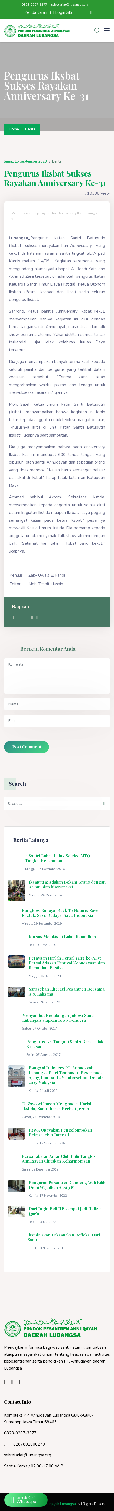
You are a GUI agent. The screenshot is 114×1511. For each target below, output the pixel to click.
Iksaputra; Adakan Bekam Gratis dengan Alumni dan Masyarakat (67, 884)
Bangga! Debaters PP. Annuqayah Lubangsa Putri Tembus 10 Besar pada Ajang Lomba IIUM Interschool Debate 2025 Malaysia (66, 1075)
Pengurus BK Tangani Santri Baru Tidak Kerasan (64, 1044)
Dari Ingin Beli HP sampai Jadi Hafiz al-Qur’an (67, 1211)
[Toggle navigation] (106, 30)
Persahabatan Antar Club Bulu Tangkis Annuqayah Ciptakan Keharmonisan (59, 1158)
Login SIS (62, 12)
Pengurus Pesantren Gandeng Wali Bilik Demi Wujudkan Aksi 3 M (67, 1185)
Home (14, 129)
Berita (30, 129)
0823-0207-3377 (34, 4)
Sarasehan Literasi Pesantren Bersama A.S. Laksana (67, 991)
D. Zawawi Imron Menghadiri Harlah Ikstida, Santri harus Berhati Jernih (57, 1106)
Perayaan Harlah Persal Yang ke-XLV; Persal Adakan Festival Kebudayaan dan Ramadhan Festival (67, 962)
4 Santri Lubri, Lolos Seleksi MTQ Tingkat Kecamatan (57, 858)
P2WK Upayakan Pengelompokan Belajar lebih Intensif (60, 1132)
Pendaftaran (34, 12)
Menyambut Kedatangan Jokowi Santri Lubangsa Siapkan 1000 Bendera (59, 1018)
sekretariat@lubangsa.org (69, 4)
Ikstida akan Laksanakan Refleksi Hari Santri (63, 1237)
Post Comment (26, 746)
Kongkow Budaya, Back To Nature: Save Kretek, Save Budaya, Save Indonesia (60, 913)
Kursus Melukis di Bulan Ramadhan (62, 936)
